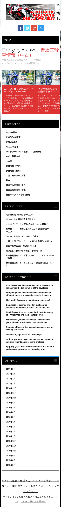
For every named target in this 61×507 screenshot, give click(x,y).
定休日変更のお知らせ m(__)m (19, 215)
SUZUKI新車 (11, 142)
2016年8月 (10, 403)
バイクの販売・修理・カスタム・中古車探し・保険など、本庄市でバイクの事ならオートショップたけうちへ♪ (30, 486)
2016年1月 (10, 436)
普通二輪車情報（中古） (16, 185)
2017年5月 (10, 369)
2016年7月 (10, 407)
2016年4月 (10, 422)
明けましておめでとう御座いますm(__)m (24, 251)
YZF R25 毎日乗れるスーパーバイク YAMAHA (18, 90)
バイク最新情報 (13, 156)
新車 (8, 180)
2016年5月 (10, 417)
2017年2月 (10, 379)
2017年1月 (10, 383)
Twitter (27, 28)
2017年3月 (10, 374)
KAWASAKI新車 (13, 137)
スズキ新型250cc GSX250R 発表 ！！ (23, 246)
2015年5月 (10, 465)
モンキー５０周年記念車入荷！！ (20, 219)
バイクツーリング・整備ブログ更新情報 (23, 152)
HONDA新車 (11, 132)
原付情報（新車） (14, 171)
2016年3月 (10, 427)
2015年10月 (11, 451)
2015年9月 (10, 455)
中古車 (9, 161)
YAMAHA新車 (12, 147)
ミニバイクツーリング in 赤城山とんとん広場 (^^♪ (28, 224)
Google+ (34, 28)
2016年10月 (11, 398)
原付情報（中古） (14, 166)
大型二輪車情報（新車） (16, 175)
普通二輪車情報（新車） (16, 190)
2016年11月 (11, 393)
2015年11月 (11, 446)
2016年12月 (11, 388)
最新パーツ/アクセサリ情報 (18, 195)
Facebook (20, 28)
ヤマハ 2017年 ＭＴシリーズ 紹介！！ (24, 236)
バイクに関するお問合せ (33, 501)
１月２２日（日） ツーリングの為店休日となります (29, 241)
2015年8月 (10, 460)
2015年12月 (11, 441)
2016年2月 (10, 431)
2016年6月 (10, 412)
